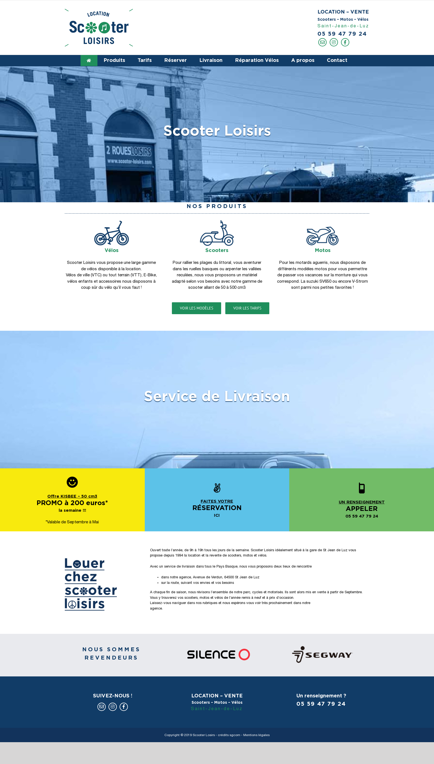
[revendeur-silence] (217, 648)
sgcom (234, 735)
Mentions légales (256, 735)
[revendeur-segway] (322, 648)
